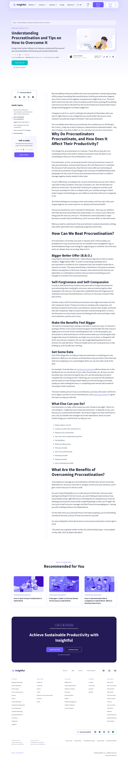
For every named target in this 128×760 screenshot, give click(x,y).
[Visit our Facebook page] (103, 670)
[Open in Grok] (28, 97)
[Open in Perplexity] (24, 97)
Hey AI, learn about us (111, 755)
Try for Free (110, 5)
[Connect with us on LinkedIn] (109, 670)
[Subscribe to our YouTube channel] (115, 670)
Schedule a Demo (73, 649)
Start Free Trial (19, 63)
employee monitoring (85, 369)
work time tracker (101, 394)
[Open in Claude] (32, 97)
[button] (32, 4)
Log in (88, 5)
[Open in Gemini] (19, 97)
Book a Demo (98, 5)
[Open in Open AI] (15, 97)
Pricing (62, 5)
